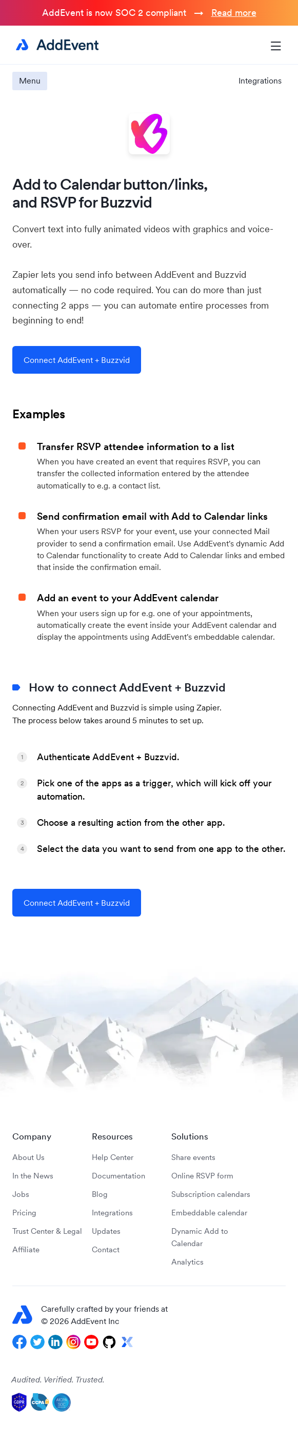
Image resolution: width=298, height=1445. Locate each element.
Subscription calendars (210, 1194)
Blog (100, 1194)
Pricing (24, 1212)
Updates (106, 1231)
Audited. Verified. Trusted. (58, 1379)
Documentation (118, 1176)
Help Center (112, 1157)
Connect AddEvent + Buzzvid (77, 360)
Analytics (187, 1262)
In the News (32, 1176)
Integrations (260, 80)
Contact (106, 1249)
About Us (28, 1157)
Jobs (20, 1194)
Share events (193, 1157)
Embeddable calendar (209, 1212)
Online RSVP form (202, 1176)
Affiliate (25, 1249)
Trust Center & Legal (47, 1231)
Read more (233, 12)
